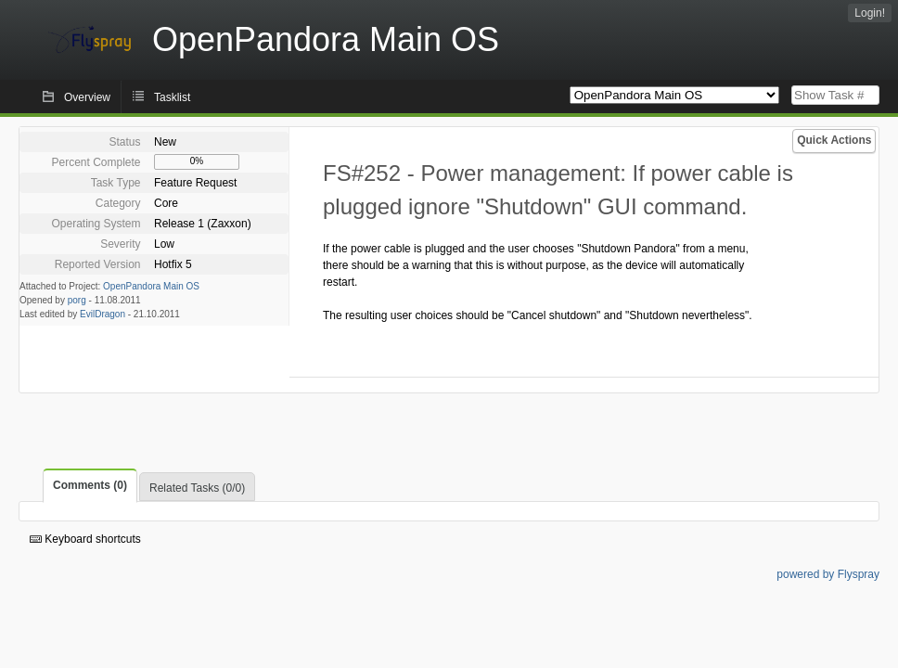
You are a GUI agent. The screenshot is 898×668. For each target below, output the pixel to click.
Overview (87, 97)
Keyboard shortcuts (85, 539)
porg (77, 300)
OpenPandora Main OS (151, 286)
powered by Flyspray (827, 574)
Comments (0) (90, 485)
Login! (869, 12)
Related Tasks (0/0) (197, 488)
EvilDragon (102, 314)
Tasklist (172, 97)
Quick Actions (834, 140)
